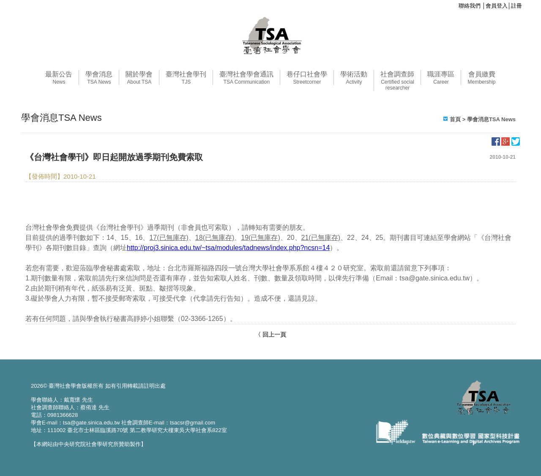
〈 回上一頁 (270, 334)
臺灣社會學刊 (186, 78)
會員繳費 (481, 78)
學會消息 (98, 78)
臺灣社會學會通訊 (246, 78)
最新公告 (58, 78)
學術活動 (353, 78)
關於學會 (139, 78)
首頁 (455, 119)
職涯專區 (440, 78)
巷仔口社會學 (307, 78)
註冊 (516, 6)
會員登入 (497, 6)
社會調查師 (397, 81)
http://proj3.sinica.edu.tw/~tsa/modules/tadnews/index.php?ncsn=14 (228, 247)
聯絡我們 (470, 6)
